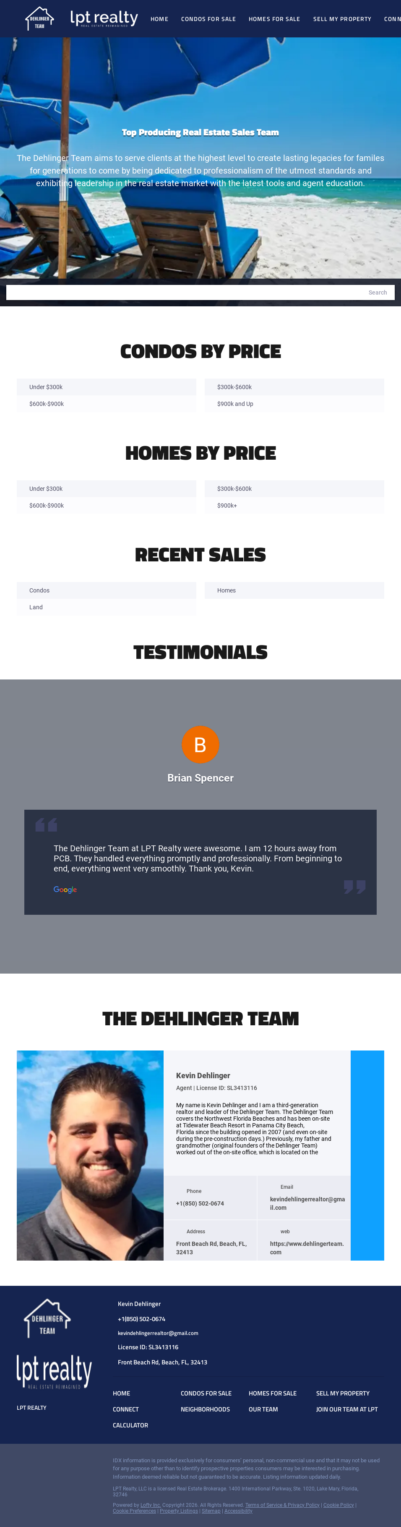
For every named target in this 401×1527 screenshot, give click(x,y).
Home (159, 18)
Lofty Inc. (151, 1505)
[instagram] (367, 1155)
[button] (378, 292)
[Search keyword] (183, 292)
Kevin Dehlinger (203, 1076)
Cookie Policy (338, 1505)
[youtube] (367, 1172)
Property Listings (179, 1511)
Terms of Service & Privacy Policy (282, 1505)
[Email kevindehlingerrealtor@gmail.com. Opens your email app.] (168, 1333)
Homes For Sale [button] (274, 18)
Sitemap (211, 1511)
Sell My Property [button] (342, 18)
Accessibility (238, 1511)
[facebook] (367, 1138)
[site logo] (54, 1318)
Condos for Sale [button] (209, 18)
